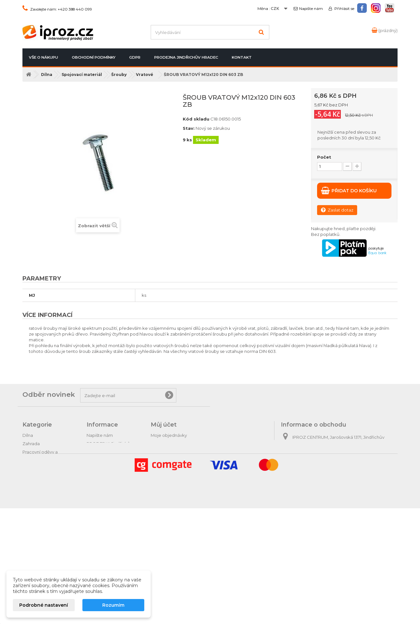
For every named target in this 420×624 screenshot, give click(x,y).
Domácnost (34, 482)
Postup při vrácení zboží (111, 457)
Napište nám (311, 8)
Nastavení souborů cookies (179, 485)
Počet (324, 157)
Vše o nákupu (43, 57)
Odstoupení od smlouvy (111, 466)
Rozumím (113, 605)
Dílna (27, 435)
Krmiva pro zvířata (41, 474)
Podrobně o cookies (108, 491)
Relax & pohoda (38, 538)
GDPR (134, 57)
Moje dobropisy (167, 451)
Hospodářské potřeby (45, 466)
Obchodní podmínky (93, 57)
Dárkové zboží (37, 530)
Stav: (189, 128)
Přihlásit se (343, 8)
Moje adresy (163, 460)
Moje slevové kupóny (173, 476)
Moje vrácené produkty (175, 443)
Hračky (29, 546)
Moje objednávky (169, 435)
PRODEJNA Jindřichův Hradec (186, 57)
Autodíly (30, 513)
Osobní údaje (165, 468)
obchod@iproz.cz (326, 470)
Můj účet (164, 424)
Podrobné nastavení (43, 605)
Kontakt (242, 57)
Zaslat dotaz (337, 209)
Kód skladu (196, 118)
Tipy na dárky (36, 521)
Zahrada (31, 443)
